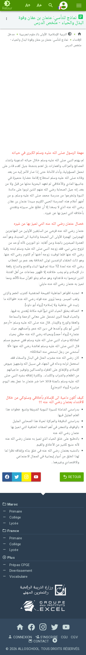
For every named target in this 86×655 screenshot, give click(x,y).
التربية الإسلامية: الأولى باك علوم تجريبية (45, 34)
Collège (11, 517)
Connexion (20, 637)
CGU (64, 637)
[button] (63, 5)
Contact (38, 641)
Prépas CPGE (16, 565)
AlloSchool (28, 649)
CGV (74, 637)
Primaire (12, 511)
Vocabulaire (15, 577)
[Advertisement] (43, 98)
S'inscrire (46, 637)
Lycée (10, 523)
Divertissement (17, 571)
